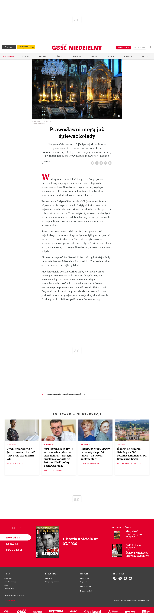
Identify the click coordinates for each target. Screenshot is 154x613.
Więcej (145, 56)
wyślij (110, 162)
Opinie (111, 56)
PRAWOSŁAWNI (66, 394)
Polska (42, 56)
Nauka (94, 56)
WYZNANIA (75, 394)
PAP (48, 394)
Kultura (77, 56)
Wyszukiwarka (150, 47)
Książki (11, 543)
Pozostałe (11, 549)
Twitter (101, 162)
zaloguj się (139, 47)
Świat (60, 56)
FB (97, 162)
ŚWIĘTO (82, 394)
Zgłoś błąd (10, 600)
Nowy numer (9, 56)
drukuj (106, 162)
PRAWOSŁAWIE (56, 394)
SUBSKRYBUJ (123, 47)
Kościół (26, 56)
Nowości (11, 537)
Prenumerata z (23, 47)
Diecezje (128, 56)
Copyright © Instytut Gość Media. (123, 600)
